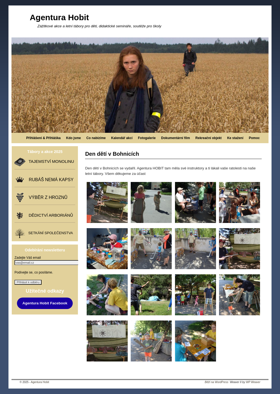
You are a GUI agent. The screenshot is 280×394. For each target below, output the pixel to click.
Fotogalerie (147, 138)
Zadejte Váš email (27, 258)
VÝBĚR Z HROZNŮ (46, 197)
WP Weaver (253, 382)
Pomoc (254, 138)
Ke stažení (235, 138)
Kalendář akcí (121, 138)
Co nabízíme (96, 138)
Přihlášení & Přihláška (43, 138)
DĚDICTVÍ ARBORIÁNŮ (49, 215)
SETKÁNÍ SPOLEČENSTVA (49, 233)
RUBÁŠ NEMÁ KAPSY (50, 179)
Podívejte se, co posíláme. (33, 272)
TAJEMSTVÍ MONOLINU (50, 161)
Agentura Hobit (59, 17)
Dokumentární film (175, 138)
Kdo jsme (73, 138)
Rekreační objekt (209, 138)
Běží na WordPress (216, 382)
